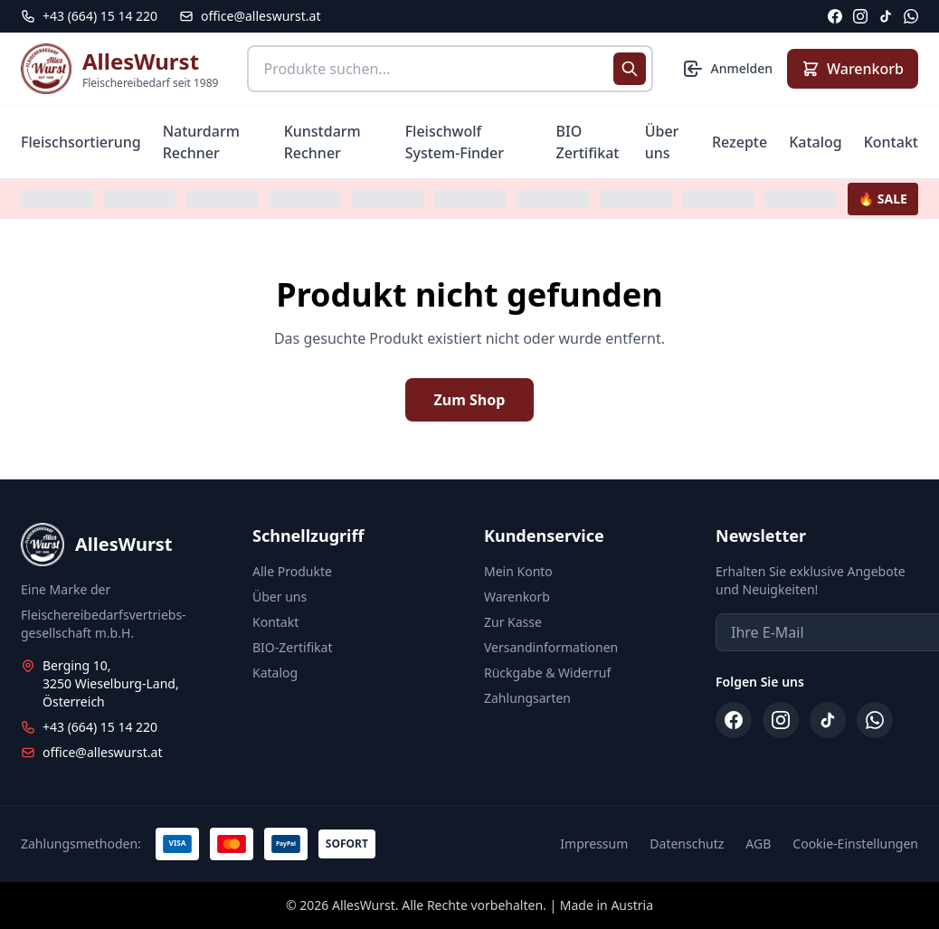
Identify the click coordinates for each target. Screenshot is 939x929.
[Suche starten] (629, 68)
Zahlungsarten (527, 697)
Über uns (662, 142)
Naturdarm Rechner (201, 142)
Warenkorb (517, 596)
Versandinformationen (551, 647)
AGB (758, 843)
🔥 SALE (882, 198)
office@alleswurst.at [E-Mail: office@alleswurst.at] (249, 15)
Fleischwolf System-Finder (454, 142)
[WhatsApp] (911, 16)
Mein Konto (518, 571)
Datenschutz (687, 843)
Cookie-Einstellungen (855, 843)
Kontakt (891, 142)
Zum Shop (470, 400)
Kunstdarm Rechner (322, 142)
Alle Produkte (292, 571)
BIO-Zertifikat (292, 647)
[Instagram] (860, 16)
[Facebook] (835, 16)
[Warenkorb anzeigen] (852, 69)
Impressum (594, 843)
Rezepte (739, 142)
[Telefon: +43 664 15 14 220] (89, 16)
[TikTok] (885, 16)
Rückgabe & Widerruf (547, 672)
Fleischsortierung (81, 142)
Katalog (815, 142)
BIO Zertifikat (588, 142)
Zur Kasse (513, 621)
